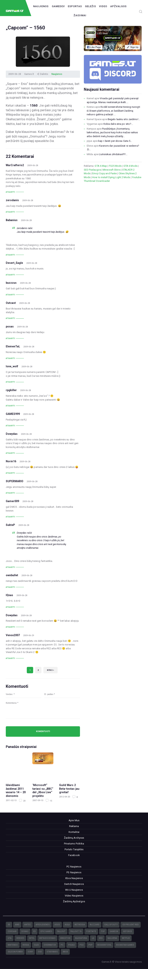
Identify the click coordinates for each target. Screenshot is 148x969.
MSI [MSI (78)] (101, 938)
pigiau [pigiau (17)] (71, 945)
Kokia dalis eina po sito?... (118, 123)
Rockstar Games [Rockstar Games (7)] (125, 945)
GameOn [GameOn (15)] (114, 931)
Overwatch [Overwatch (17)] (50, 945)
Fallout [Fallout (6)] (61, 931)
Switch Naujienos (74, 884)
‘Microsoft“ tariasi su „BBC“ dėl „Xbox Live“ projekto (42, 790)
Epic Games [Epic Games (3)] (46, 931)
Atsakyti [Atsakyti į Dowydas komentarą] (10, 453)
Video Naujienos (74, 895)
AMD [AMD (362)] (17, 925)
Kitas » (50, 670)
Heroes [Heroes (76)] (20, 938)
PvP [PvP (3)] (90, 945)
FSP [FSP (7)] (103, 931)
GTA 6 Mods (130, 165)
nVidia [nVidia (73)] (26, 945)
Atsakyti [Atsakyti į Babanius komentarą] (10, 255)
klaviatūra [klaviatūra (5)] (81, 938)
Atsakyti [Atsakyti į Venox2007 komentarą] (10, 658)
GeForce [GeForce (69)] (127, 931)
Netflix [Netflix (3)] (126, 938)
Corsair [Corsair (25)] (12, 931)
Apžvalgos (118, 6)
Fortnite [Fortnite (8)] (91, 931)
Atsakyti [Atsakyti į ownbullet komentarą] (10, 587)
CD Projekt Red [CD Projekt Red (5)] (130, 925)
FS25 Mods (115, 165)
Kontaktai (74, 832)
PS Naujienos (73, 872)
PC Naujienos (73, 866)
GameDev (58, 6)
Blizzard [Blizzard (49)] (94, 925)
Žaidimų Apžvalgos (74, 901)
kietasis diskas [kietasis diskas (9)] (47, 938)
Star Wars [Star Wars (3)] (52, 952)
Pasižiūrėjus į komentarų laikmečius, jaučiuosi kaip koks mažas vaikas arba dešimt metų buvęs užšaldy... (112, 132)
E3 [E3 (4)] (34, 931)
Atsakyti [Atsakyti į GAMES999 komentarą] (10, 426)
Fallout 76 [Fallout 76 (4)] (76, 931)
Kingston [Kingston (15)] (65, 938)
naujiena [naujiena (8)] (112, 938)
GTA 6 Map (101, 165)
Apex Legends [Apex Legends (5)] (43, 925)
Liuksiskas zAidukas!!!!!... (113, 154)
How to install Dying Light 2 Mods (111, 177)
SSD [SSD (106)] (40, 952)
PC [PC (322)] (62, 945)
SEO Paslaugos (92, 169)
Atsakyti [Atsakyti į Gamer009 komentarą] (10, 517)
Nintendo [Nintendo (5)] (13, 945)
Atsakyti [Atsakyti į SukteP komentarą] (10, 567)
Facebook (74, 855)
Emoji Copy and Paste (104, 173)
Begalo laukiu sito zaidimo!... (124, 119)
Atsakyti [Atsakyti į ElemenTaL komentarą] (10, 358)
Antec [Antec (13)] (27, 925)
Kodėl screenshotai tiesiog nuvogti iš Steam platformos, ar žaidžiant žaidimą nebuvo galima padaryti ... (113, 110)
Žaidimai (80, 15)
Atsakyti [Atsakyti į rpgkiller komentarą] (10, 406)
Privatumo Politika (74, 843)
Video (103, 6)
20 (24, 801)
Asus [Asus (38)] (57, 925)
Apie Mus (74, 820)
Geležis (90, 6)
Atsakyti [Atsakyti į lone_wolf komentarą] (10, 382)
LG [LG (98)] (93, 938)
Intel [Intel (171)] (31, 938)
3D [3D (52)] (9, 925)
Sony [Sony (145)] (30, 952)
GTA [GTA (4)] (10, 938)
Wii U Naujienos (74, 889)
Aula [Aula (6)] (67, 925)
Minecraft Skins (111, 169)
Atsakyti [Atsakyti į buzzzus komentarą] (10, 295)
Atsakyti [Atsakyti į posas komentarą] (10, 338)
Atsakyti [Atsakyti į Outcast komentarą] (10, 318)
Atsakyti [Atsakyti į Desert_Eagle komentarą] (10, 275)
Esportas (75, 6)
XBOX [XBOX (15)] (65, 952)
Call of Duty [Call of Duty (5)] (111, 925)
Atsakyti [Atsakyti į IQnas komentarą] (10, 607)
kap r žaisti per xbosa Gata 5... (115, 140)
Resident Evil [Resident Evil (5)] (104, 945)
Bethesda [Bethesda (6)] (80, 925)
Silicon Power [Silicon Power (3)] (15, 952)
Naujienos (41, 6)
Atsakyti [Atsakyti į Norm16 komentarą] (10, 473)
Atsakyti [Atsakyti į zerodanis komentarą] (10, 212)
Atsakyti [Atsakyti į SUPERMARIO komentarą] (10, 493)
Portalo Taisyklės (74, 849)
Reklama (74, 826)
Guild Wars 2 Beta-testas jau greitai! (69, 789)
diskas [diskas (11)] (25, 931)
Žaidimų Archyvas (74, 837)
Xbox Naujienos (74, 878)
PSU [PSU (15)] (82, 945)
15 (50, 801)
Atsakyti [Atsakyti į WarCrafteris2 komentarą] (10, 192)
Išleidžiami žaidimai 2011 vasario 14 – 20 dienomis (16, 790)
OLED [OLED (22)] (36, 945)
